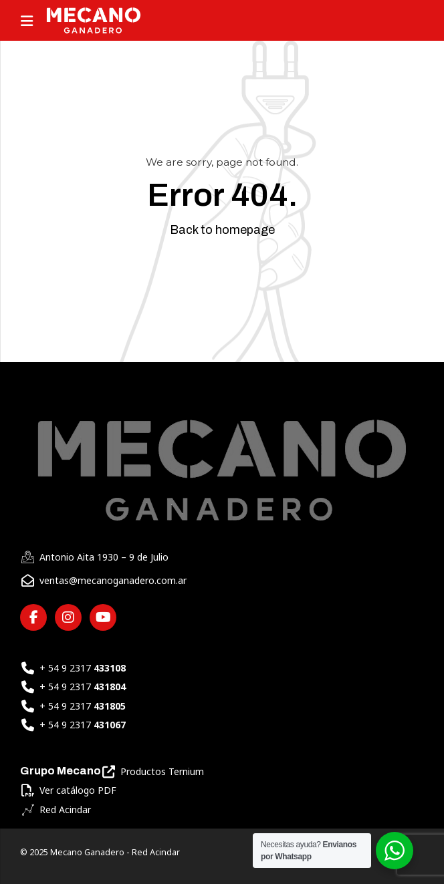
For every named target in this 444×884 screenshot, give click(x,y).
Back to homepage (222, 230)
